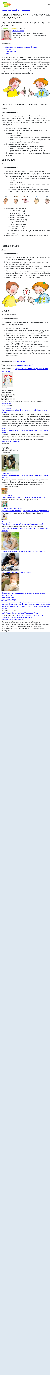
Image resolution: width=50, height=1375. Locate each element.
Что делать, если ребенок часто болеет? (16, 572)
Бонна (11, 620)
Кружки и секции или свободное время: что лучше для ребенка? (25, 511)
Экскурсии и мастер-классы (36, 606)
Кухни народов (6, 408)
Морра (7, 54)
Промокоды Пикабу (32, 613)
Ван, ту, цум (9, 49)
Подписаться (6, 403)
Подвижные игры (14, 604)
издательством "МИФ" (25, 365)
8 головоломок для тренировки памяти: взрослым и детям (23, 497)
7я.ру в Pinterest (33, 615)
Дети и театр (20, 606)
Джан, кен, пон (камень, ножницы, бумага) (21, 47)
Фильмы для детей (8, 606)
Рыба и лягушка (11, 51)
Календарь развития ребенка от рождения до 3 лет (20, 528)
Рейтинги (4, 620)
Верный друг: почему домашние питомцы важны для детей (23, 551)
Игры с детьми (28, 602)
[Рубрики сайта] (2, 4)
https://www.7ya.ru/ (17, 613)
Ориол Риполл (18, 31)
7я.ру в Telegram (21, 615)
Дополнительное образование (12, 508)
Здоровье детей (7, 428)
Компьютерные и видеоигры (11, 602)
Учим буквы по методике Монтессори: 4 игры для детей (22, 524)
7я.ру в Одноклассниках (18, 617)
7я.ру (30, 617)
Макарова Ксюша (19, 361)
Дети (3, 600)
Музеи (38, 604)
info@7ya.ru (5, 613)
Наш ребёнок (19, 620)
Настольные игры (40, 602)
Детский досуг (6, 495)
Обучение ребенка (8, 522)
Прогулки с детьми (28, 604)
